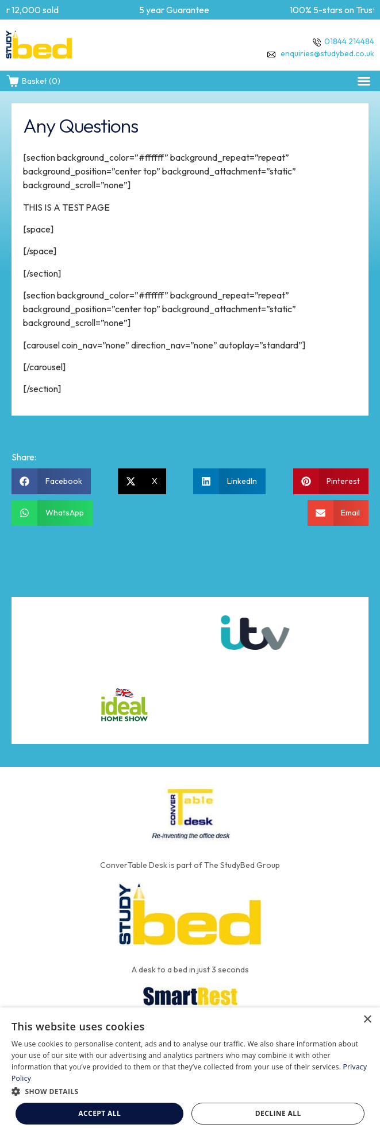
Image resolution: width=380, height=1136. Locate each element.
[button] (364, 81)
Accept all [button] (99, 1113)
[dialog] (190, 1071)
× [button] (367, 1019)
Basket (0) (33, 81)
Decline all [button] (278, 1113)
